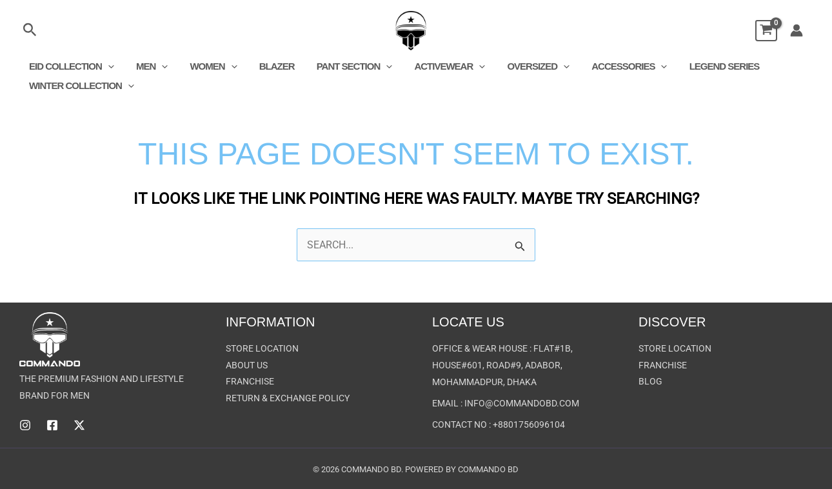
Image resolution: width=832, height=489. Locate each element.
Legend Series (701, 66)
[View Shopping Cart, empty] (759, 30)
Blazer (267, 66)
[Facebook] (52, 425)
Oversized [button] (521, 66)
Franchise (250, 382)
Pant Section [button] (342, 66)
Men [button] (148, 66)
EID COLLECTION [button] (70, 66)
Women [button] (206, 66)
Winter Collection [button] (80, 85)
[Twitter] (79, 425)
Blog (650, 382)
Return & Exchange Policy (288, 399)
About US (247, 366)
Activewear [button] (435, 66)
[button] (30, 30)
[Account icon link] (796, 30)
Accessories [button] (609, 66)
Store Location (262, 349)
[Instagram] (25, 425)
